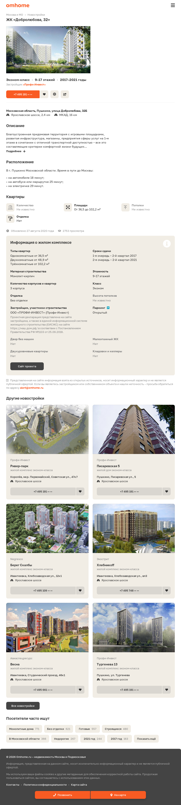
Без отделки (58, 728)
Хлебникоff (134, 565)
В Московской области (27, 738)
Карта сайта (79, 784)
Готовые (87, 728)
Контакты (12, 784)
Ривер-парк (47, 466)
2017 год (119, 738)
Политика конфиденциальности (45, 784)
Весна (47, 664)
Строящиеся (116, 728)
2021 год (93, 738)
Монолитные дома (24, 728)
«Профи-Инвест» (34, 84)
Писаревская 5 (134, 466)
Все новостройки (22, 705)
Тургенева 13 (134, 664)
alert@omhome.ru (31, 387)
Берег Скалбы (47, 565)
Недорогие (64, 738)
